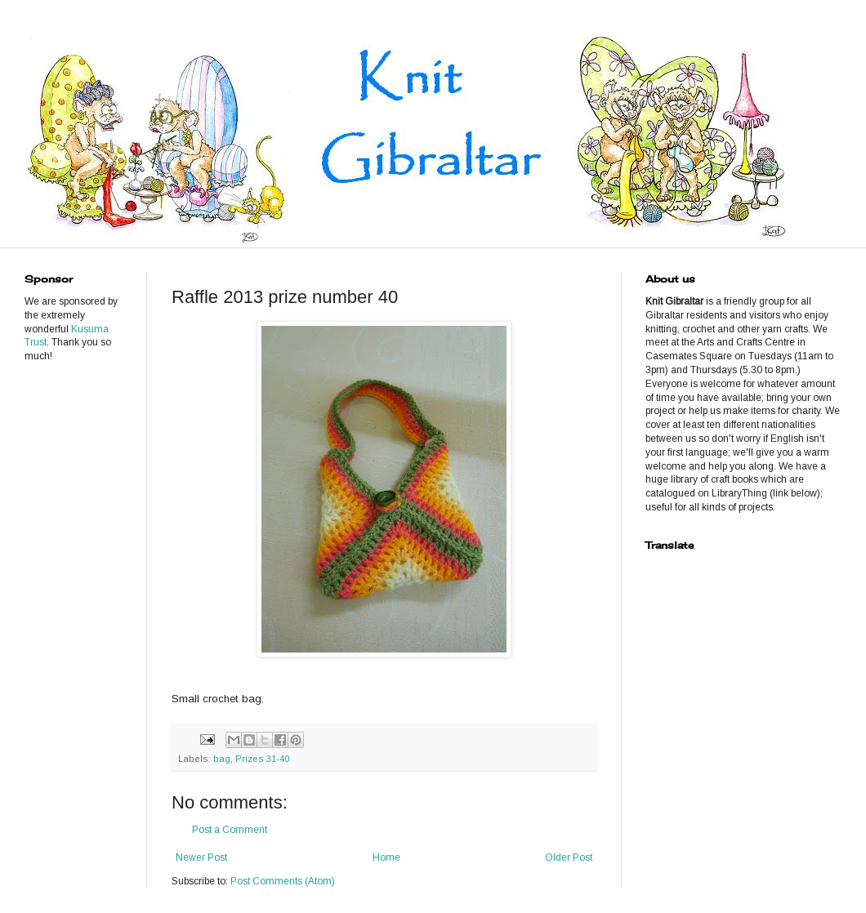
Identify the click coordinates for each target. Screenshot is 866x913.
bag (221, 759)
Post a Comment (229, 829)
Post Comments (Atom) (282, 881)
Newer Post (201, 857)
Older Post (568, 857)
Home (386, 857)
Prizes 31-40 (262, 759)
